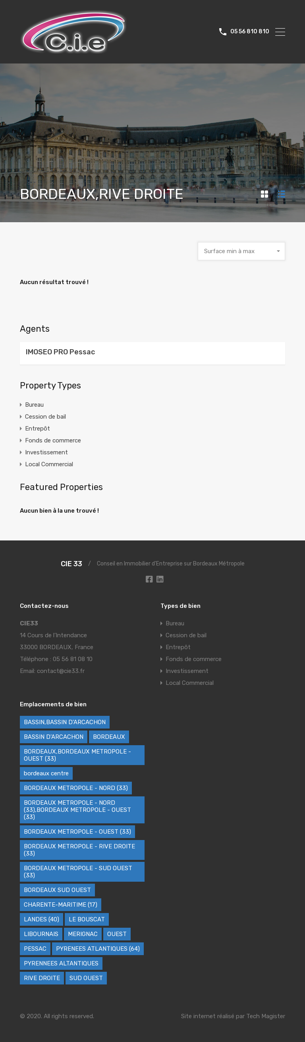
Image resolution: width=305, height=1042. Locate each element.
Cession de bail (45, 416)
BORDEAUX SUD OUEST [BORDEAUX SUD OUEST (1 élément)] (57, 890)
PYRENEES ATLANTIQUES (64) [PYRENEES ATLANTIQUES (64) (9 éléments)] (98, 948)
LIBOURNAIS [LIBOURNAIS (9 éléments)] (41, 934)
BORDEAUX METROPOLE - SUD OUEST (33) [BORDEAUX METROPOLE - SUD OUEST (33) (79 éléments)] (78, 872)
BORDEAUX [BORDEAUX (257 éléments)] (109, 736)
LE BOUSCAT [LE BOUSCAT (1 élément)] (87, 919)
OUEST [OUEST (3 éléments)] (117, 934)
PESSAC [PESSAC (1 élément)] (35, 948)
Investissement (46, 452)
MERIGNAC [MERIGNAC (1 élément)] (83, 934)
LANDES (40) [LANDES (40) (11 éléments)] (41, 919)
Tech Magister (265, 1016)
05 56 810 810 (249, 32)
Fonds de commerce (53, 440)
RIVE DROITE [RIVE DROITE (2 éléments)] (42, 978)
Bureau (34, 404)
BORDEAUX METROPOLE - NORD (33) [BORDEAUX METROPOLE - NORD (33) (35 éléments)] (76, 788)
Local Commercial (49, 464)
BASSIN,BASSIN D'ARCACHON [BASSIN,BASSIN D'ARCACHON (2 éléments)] (65, 722)
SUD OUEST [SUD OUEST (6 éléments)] (86, 978)
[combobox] (241, 251)
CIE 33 (71, 563)
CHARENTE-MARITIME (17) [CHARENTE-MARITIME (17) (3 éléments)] (60, 904)
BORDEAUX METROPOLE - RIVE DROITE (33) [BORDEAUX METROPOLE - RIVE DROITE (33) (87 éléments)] (79, 850)
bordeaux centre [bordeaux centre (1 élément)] (46, 773)
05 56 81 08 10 (73, 659)
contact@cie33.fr (61, 671)
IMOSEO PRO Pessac (60, 352)
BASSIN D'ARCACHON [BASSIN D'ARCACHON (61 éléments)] (53, 736)
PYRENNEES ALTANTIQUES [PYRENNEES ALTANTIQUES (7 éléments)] (61, 963)
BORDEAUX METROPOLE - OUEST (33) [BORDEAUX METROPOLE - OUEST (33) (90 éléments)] (77, 831)
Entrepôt (37, 428)
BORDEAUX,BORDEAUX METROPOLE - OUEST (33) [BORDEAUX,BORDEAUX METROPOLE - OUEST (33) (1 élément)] (77, 755)
